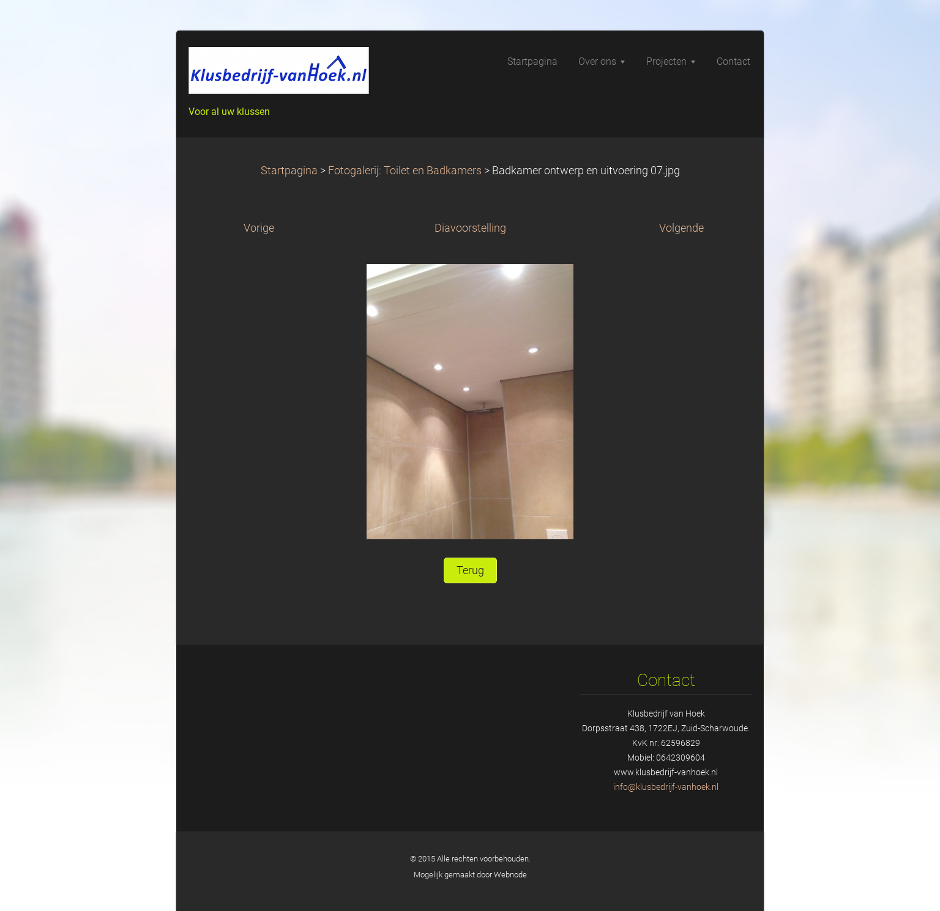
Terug (470, 570)
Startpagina (289, 170)
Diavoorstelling (470, 228)
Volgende (681, 228)
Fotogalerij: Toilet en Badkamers (405, 170)
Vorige (259, 228)
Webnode (510, 874)
